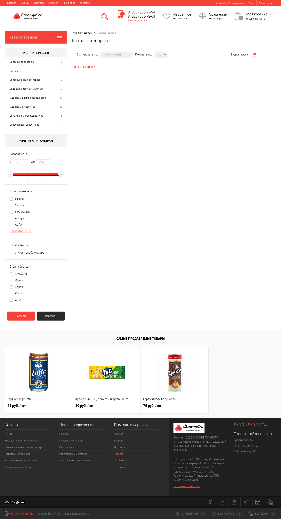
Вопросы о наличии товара (25, 79)
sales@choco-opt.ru (259, 434)
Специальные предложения (75, 460)
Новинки (64, 433)
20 (61, 106)
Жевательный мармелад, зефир (28, 97)
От (11, 161)
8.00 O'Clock (22, 211)
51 (61, 97)
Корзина (262, 513)
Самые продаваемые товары (140, 338)
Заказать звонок (138, 20)
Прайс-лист (69, 3)
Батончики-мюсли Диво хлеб (26, 115)
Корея (19, 287)
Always (19, 218)
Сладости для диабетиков (24, 124)
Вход (251, 3)
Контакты (85, 3)
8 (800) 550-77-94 (49, 513)
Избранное (182, 14)
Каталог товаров (35, 37)
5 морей (20, 198)
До (33, 161)
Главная (11, 3)
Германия (21, 274)
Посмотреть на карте (186, 486)
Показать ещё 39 (20, 231)
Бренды (25, 3)
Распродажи (66, 447)
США (18, 299)
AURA (18, 224)
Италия (20, 280)
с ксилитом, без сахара (29, 252)
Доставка (39, 3)
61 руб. (16, 406)
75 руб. (152, 406)
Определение (236, 3)
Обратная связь (19, 513)
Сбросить (50, 315)
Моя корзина (259, 14)
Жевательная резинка (22, 106)
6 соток (19, 205)
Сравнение (218, 14)
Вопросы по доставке (22, 61)
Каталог (53, 3)
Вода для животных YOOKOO (26, 88)
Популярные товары (71, 440)
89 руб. (84, 406)
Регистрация (266, 3)
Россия (19, 293)
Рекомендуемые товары (73, 453)
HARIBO (14, 70)
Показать (21, 315)
